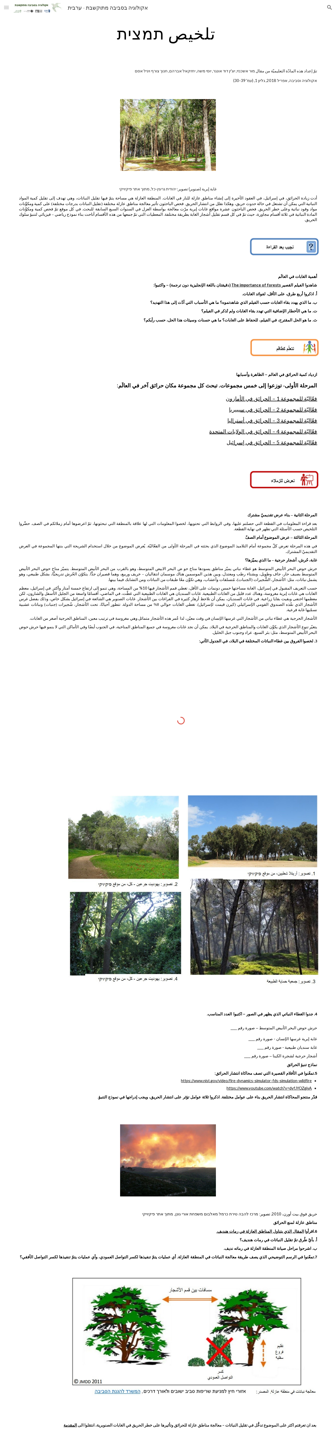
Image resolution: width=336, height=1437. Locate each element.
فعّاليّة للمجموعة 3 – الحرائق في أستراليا (272, 420)
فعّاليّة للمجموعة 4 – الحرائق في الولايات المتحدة (263, 431)
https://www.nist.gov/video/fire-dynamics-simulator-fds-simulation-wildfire (246, 1080)
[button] (6, 7)
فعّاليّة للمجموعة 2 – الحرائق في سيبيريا (273, 409)
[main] (168, 33)
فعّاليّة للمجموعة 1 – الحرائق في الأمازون (271, 398)
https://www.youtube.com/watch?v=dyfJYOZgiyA (269, 1088)
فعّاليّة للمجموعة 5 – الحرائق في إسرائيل (272, 442)
